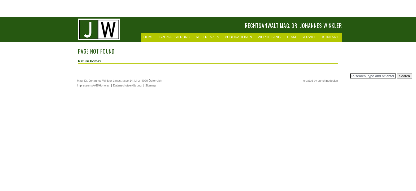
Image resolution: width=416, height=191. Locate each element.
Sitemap (150, 85)
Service (309, 37)
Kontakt (330, 37)
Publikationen (238, 37)
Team (291, 37)
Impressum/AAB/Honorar (93, 85)
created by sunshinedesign (320, 80)
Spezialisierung (174, 37)
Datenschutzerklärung (127, 85)
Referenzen (207, 37)
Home (149, 37)
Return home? (89, 61)
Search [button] (404, 76)
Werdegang (269, 37)
